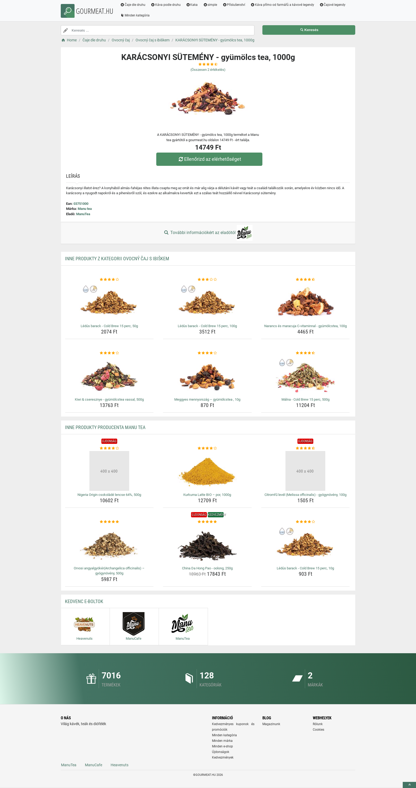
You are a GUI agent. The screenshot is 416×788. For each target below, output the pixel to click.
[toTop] (409, 785)
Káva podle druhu (166, 5)
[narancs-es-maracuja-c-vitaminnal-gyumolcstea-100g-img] (305, 302)
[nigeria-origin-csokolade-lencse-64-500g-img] (109, 471)
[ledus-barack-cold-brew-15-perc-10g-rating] (305, 522)
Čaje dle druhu (132, 5)
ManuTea (83, 214)
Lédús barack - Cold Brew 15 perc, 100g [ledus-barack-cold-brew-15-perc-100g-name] (207, 326)
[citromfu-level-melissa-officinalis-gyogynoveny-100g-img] (305, 471)
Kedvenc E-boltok (84, 601)
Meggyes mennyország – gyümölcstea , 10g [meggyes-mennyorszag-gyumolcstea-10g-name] (207, 399)
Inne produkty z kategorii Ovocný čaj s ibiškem (117, 258)
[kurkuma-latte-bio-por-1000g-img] (207, 471)
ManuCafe (93, 765)
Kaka (192, 5)
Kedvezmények (222, 757)
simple (210, 5)
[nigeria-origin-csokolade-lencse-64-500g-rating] (109, 448)
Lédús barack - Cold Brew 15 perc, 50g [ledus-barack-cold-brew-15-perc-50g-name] (109, 326)
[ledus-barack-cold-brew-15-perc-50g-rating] (109, 279)
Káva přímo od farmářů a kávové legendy (282, 5)
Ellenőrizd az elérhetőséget (209, 159)
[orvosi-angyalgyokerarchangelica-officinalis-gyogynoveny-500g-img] (109, 544)
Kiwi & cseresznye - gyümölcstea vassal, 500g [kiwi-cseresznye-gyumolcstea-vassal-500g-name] (109, 399)
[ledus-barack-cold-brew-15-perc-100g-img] (207, 302)
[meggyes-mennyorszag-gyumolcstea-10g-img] (207, 376)
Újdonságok (220, 752)
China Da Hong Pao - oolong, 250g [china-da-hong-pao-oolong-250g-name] (207, 568)
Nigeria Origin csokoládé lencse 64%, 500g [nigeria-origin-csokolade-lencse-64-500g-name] (109, 495)
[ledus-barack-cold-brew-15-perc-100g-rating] (207, 279)
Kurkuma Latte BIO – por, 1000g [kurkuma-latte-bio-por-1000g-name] (207, 495)
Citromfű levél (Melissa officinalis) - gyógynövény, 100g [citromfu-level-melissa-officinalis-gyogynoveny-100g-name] (305, 495)
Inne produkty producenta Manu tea (105, 427)
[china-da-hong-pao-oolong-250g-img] (207, 544)
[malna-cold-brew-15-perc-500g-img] (305, 376)
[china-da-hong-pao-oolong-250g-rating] (207, 522)
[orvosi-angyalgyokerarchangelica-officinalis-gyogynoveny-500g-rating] (109, 522)
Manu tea (85, 209)
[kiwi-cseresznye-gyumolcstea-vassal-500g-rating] (109, 353)
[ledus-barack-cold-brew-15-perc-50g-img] (109, 302)
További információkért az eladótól (208, 233)
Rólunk (318, 724)
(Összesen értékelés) (208, 70)
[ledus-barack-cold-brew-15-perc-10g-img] (305, 544)
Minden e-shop (222, 746)
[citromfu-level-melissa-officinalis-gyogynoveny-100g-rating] (305, 448)
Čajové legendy (332, 5)
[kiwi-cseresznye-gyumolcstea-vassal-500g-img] (109, 376)
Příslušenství (233, 5)
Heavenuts (119, 765)
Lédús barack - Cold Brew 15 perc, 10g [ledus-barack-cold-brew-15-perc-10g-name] (305, 568)
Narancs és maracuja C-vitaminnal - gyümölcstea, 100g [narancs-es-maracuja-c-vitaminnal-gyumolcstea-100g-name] (305, 326)
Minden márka (222, 741)
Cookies (318, 729)
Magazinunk (271, 724)
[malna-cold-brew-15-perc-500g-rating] (305, 353)
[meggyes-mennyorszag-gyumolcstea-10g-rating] (207, 353)
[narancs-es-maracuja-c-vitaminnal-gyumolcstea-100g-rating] (305, 279)
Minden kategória (135, 15)
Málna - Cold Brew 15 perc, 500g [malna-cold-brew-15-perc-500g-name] (305, 399)
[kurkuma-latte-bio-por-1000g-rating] (207, 448)
